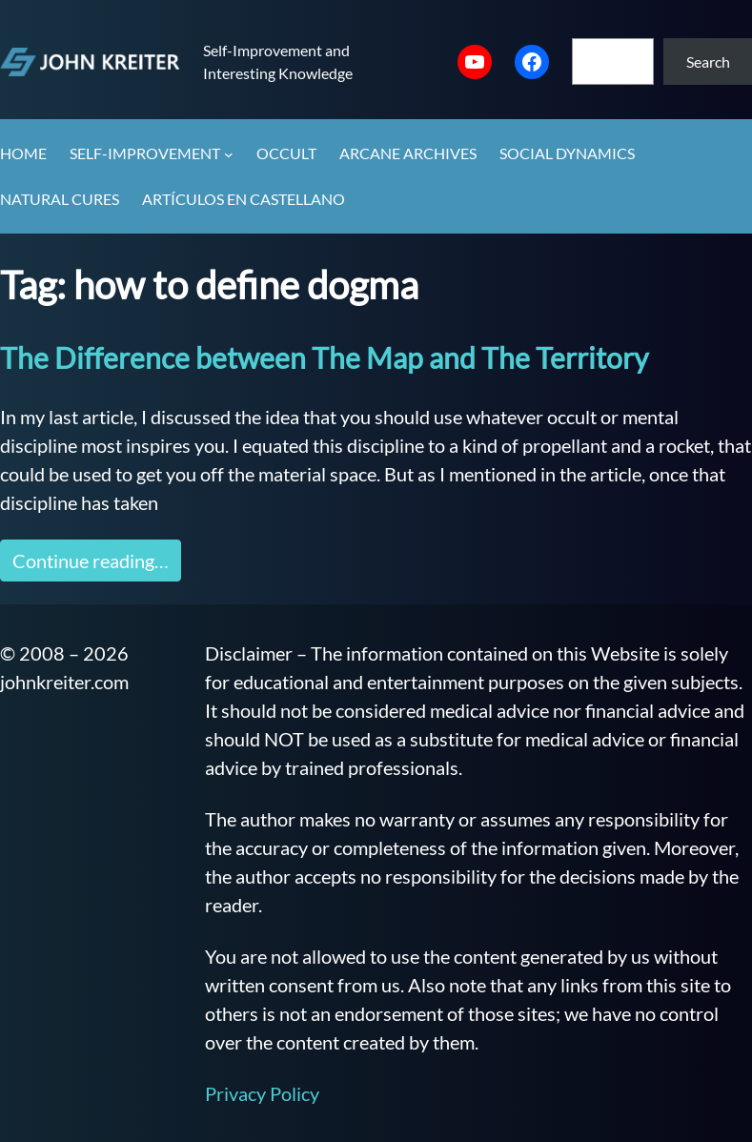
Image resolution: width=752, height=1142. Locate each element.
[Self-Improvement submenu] (229, 154)
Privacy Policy (262, 1093)
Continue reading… (90, 560)
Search (708, 61)
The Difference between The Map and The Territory (324, 357)
